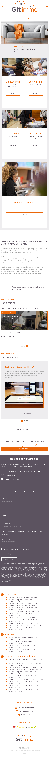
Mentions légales (13, 752)
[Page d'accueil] (24, 6)
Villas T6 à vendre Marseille (26, 680)
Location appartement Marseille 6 (22, 629)
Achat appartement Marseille (21, 601)
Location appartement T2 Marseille (24, 683)
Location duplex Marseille (25, 626)
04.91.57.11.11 (10, 476)
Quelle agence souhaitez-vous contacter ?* (21, 532)
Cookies (24, 753)
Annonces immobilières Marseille (23, 639)
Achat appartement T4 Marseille (22, 677)
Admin (30, 752)
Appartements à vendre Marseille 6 (23, 609)
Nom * (4, 499)
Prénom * (5, 507)
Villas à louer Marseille (23, 624)
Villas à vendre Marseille (24, 606)
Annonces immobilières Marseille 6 (23, 643)
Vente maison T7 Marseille (25, 670)
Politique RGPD (43, 752)
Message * (5, 540)
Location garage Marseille (25, 618)
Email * (4, 515)
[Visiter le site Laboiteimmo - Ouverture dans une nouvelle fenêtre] (24, 748)
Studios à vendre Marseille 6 (25, 661)
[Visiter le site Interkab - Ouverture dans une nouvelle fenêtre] (31, 728)
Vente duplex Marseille (23, 604)
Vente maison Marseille (23, 598)
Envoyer (9, 560)
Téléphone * (6, 524)
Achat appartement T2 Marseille (22, 673)
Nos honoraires (23, 752)
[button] (22, 347)
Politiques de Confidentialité (26, 580)
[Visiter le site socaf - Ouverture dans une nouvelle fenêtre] (20, 728)
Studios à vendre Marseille (25, 668)
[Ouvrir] (2, 6)
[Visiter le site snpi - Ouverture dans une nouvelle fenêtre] (14, 727)
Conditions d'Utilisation (41, 580)
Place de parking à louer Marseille (24, 621)
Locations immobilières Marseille (23, 647)
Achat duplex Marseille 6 (24, 612)
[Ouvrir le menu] (47, 6)
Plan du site (5, 752)
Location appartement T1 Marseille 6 (24, 691)
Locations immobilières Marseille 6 (23, 651)
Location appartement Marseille (22, 615)
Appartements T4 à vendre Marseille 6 (25, 665)
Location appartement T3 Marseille (24, 687)
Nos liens (35, 752)
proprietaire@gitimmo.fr (14, 480)
